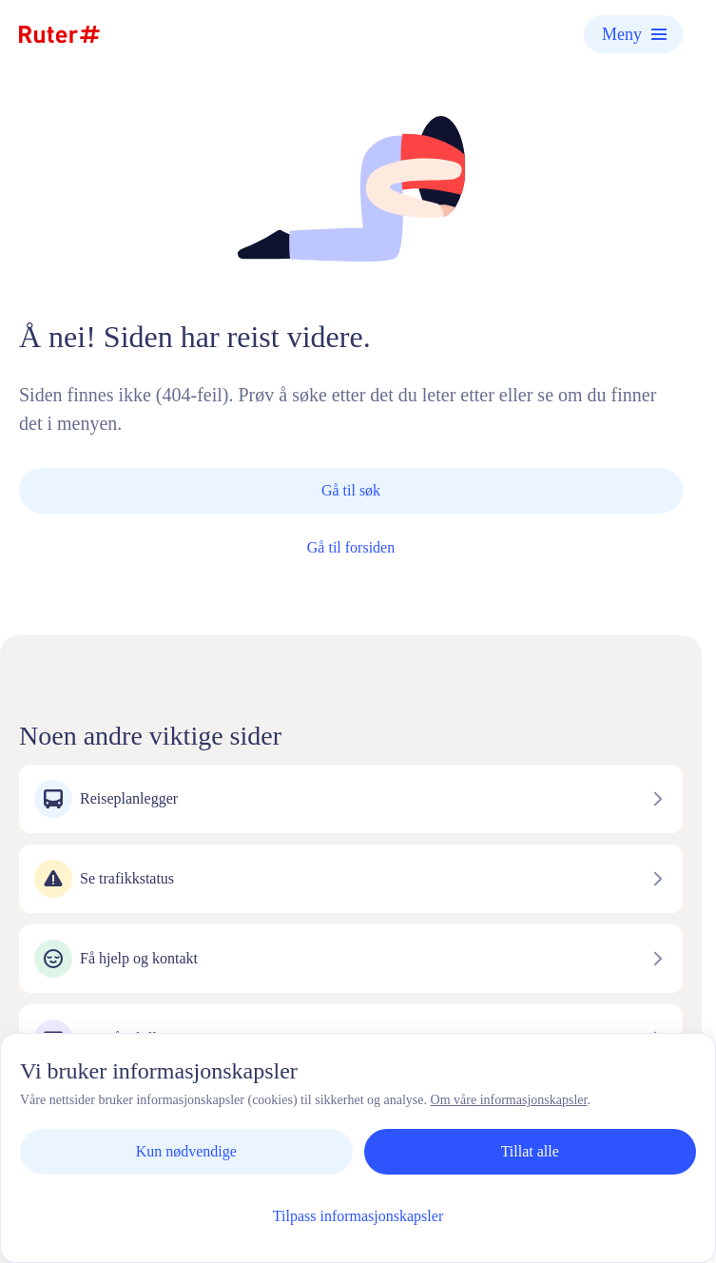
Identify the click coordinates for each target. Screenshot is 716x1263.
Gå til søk (350, 490)
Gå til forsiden (351, 547)
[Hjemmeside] (59, 34)
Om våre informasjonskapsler (509, 1100)
